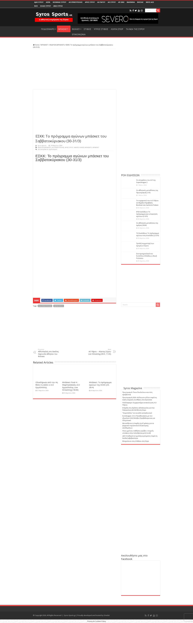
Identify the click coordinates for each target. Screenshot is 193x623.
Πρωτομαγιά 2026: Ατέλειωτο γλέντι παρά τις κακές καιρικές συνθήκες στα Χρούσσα (139, 398)
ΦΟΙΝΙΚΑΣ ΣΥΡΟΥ (59, 2)
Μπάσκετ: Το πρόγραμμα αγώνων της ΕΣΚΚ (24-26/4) (100, 385)
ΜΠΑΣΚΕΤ (63, 29)
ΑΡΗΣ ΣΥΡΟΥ (90, 2)
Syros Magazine (133, 388)
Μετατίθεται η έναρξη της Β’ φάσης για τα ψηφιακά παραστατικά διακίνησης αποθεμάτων (138, 425)
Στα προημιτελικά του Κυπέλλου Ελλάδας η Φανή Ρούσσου (146, 255)
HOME (36, 29)
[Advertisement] (74, 69)
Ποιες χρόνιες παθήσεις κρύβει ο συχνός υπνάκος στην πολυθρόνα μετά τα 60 (138, 432)
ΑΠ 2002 (121, 2)
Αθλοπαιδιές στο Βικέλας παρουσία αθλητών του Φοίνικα (51, 353)
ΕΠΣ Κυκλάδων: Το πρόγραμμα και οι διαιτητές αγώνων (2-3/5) (146, 214)
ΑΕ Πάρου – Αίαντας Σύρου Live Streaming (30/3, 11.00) (98, 351)
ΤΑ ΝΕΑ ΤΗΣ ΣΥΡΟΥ (135, 29)
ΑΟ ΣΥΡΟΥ (112, 2)
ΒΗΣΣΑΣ (140, 2)
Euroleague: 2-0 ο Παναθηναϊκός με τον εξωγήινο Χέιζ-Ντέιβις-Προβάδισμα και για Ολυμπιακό (138, 418)
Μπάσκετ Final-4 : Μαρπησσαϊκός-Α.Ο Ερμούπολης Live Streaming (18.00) (71, 386)
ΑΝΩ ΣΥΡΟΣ (58, 6)
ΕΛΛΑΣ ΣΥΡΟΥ (45, 6)
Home (36, 45)
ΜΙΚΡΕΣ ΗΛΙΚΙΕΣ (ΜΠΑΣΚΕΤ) (83, 147)
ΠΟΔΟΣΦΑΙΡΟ (48, 29)
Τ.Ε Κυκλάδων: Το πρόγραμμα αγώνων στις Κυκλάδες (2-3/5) (147, 234)
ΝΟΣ (36, 6)
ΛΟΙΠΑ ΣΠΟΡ (117, 29)
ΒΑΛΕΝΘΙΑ (131, 2)
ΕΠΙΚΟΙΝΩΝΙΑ (78, 34)
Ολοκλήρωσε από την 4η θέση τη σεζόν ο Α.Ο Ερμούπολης (47, 385)
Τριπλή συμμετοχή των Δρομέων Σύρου (145, 244)
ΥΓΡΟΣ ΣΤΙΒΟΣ (101, 29)
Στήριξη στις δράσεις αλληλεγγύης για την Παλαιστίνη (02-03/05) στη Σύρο (138, 409)
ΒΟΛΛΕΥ (76, 29)
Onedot (107, 615)
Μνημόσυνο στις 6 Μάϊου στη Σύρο (135, 441)
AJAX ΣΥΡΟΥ (38, 2)
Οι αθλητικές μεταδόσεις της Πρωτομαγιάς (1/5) (147, 191)
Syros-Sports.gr (70, 615)
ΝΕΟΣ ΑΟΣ (150, 2)
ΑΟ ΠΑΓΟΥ (101, 2)
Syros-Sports (42, 145)
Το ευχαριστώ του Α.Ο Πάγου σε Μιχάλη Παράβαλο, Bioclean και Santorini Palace (147, 202)
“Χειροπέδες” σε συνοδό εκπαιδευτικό (137, 413)
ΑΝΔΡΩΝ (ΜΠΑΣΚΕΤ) (56, 45)
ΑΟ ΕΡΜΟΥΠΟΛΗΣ (75, 2)
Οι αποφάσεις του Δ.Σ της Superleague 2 (146, 181)
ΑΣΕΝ (48, 2)
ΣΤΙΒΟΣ (87, 29)
